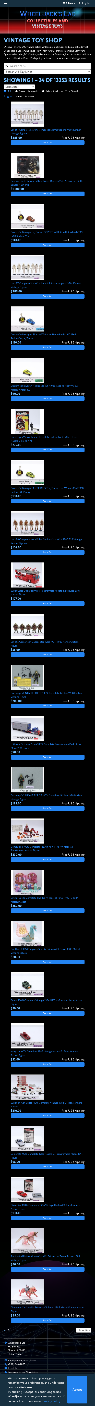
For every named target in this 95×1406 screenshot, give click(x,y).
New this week (28, 91)
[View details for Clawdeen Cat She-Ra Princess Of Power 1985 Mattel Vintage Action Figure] (48, 1298)
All (9, 91)
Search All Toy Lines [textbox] (19, 71)
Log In (84, 3)
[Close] (77, 1389)
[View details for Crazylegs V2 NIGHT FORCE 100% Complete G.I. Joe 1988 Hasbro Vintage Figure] (48, 684)
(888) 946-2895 (16, 1364)
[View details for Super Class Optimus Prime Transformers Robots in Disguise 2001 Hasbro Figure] (48, 581)
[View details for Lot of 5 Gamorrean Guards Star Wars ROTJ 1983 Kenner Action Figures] (48, 633)
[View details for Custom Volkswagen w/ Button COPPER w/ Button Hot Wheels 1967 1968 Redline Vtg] (48, 223)
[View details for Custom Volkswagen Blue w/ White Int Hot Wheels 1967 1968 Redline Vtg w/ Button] (48, 325)
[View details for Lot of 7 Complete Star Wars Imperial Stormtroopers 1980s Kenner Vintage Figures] (48, 120)
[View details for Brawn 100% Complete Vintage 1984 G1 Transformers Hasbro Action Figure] (48, 991)
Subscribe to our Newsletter (23, 1372)
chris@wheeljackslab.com (22, 1360)
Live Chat (13, 1368)
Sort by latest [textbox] (12, 87)
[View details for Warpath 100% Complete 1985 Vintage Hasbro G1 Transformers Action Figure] (48, 1042)
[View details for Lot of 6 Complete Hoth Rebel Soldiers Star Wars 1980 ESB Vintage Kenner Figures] (48, 530)
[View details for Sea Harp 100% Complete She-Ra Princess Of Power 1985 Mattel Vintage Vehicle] (48, 940)
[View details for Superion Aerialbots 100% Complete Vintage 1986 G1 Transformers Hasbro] (48, 1093)
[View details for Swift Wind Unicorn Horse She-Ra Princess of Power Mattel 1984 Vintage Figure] (48, 1247)
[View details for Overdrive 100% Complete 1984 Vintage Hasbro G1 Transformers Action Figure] (48, 1196)
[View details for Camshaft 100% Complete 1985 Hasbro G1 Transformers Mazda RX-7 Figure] (48, 1145)
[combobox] (47, 71)
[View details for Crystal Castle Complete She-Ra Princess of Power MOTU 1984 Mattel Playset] (48, 889)
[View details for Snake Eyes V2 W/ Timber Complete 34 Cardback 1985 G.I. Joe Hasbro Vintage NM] (48, 428)
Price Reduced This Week (62, 91)
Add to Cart (47, 143)
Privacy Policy (51, 1401)
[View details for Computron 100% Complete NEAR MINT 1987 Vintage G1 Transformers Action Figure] (48, 837)
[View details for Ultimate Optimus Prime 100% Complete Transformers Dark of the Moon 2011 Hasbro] (48, 735)
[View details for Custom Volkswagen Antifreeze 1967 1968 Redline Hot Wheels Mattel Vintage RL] (48, 377)
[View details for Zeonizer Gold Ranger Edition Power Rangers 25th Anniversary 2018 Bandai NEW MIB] (48, 172)
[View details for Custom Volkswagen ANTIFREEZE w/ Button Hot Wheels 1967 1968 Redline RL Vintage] (48, 479)
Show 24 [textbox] (83, 1330)
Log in (8, 96)
